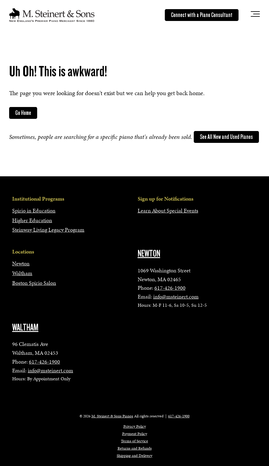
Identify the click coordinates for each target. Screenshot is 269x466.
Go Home (23, 112)
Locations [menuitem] (23, 251)
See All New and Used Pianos (226, 136)
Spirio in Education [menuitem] (33, 210)
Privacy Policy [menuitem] (134, 426)
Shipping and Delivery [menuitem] (134, 455)
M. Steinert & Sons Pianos (112, 416)
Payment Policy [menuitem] (134, 434)
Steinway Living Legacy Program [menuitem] (48, 229)
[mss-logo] (51, 15)
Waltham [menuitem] (22, 273)
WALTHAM (25, 327)
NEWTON (149, 253)
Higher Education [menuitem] (32, 220)
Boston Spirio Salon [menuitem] (34, 283)
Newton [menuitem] (21, 263)
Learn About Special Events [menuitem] (168, 210)
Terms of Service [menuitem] (134, 441)
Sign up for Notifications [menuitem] (165, 198)
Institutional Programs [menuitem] (38, 198)
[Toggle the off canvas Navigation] (255, 15)
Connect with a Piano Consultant (201, 15)
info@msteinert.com (176, 296)
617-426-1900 (170, 288)
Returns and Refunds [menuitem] (135, 448)
